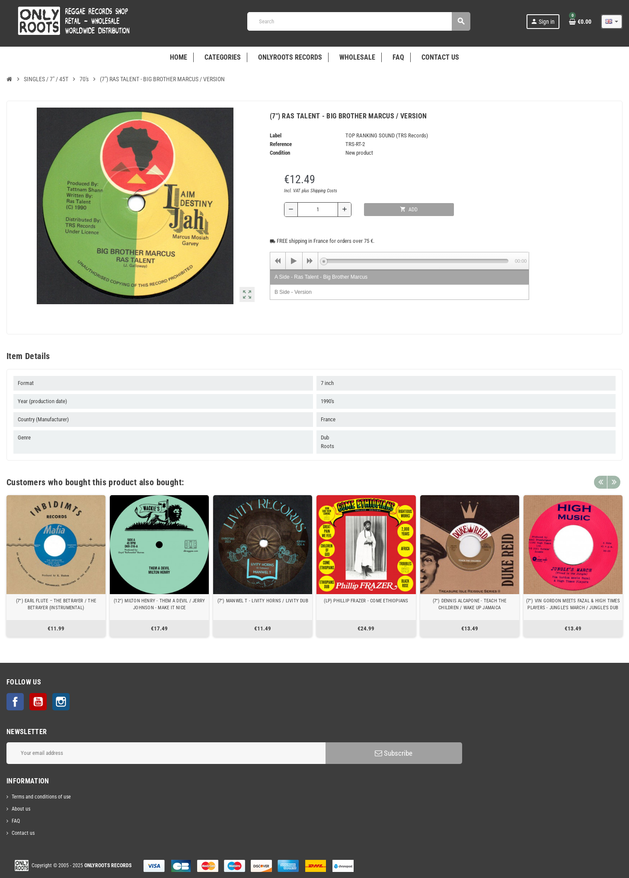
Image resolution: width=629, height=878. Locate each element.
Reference (281, 144)
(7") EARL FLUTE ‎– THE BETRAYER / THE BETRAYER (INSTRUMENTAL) (56, 604)
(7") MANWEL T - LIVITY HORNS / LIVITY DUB (262, 601)
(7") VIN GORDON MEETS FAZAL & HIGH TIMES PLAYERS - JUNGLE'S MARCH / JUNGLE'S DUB (573, 604)
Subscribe (393, 753)
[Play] (294, 261)
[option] (56, 566)
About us (21, 809)
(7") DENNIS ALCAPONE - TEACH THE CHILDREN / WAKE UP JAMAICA (470, 604)
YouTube (38, 701)
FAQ (16, 821)
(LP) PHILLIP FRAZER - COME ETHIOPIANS (366, 601)
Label (275, 135)
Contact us (23, 833)
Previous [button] (600, 480)
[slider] (416, 261)
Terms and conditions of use (41, 797)
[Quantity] (317, 209)
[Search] (358, 21)
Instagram (61, 701)
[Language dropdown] (612, 21)
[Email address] (166, 753)
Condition (280, 153)
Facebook (15, 701)
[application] (399, 260)
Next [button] (613, 480)
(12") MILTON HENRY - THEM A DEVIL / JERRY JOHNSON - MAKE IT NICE (159, 604)
